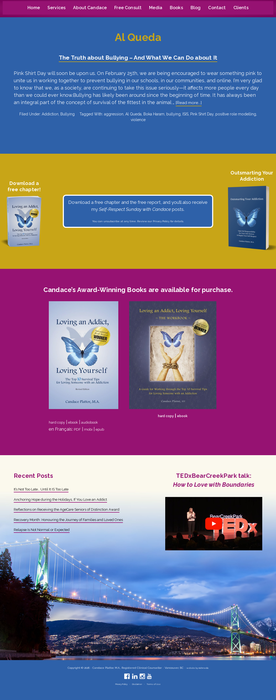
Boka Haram (153, 114)
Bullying (67, 114)
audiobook (101, 422)
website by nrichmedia (197, 667)
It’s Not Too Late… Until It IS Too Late (52, 489)
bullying (173, 114)
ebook (80, 422)
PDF (78, 429)
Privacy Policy (161, 221)
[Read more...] (191, 102)
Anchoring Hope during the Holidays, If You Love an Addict (74, 499)
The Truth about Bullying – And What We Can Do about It (138, 56)
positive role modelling (235, 114)
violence (138, 120)
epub (105, 429)
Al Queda (133, 114)
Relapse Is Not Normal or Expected (51, 543)
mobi (91, 429)
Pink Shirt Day (201, 114)
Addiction (50, 114)
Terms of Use (158, 683)
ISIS (185, 114)
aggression (113, 114)
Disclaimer (138, 683)
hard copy (59, 422)
